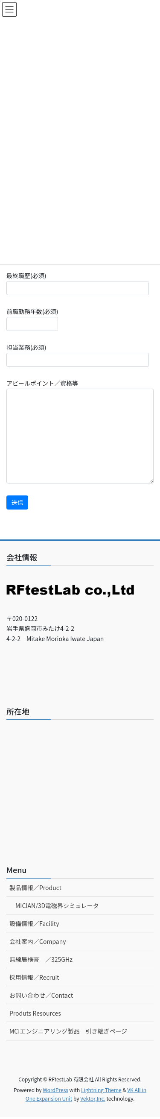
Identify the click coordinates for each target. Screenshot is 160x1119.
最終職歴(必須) (77, 283)
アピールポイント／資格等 (80, 431)
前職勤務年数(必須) (32, 319)
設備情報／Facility (34, 923)
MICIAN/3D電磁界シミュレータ (57, 905)
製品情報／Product (35, 887)
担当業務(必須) (77, 355)
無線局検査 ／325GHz (41, 959)
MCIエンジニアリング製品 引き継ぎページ (68, 1031)
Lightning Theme (101, 1089)
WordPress (55, 1089)
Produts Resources (35, 1013)
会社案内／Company (37, 941)
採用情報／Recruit (34, 977)
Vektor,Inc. (92, 1098)
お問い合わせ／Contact (41, 995)
